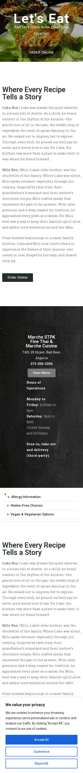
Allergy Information (26, 497)
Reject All (41, 763)
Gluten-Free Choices (27, 505)
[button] (41, 506)
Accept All (41, 739)
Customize (41, 751)
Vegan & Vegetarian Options (32, 514)
